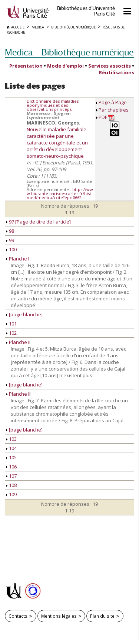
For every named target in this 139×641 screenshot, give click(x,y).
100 (11, 249)
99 (10, 240)
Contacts (18, 616)
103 (11, 439)
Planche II (18, 342)
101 (11, 323)
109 (11, 494)
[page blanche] (24, 314)
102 (11, 333)
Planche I (17, 258)
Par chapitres (114, 109)
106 (11, 466)
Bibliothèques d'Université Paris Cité (86, 11)
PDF (107, 117)
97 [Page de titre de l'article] (38, 221)
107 (11, 476)
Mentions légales (59, 616)
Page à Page (113, 102)
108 (11, 485)
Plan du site (102, 616)
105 (11, 457)
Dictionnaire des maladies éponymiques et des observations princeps (53, 105)
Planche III (19, 394)
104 (11, 448)
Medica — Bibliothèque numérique (69, 52)
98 (10, 231)
